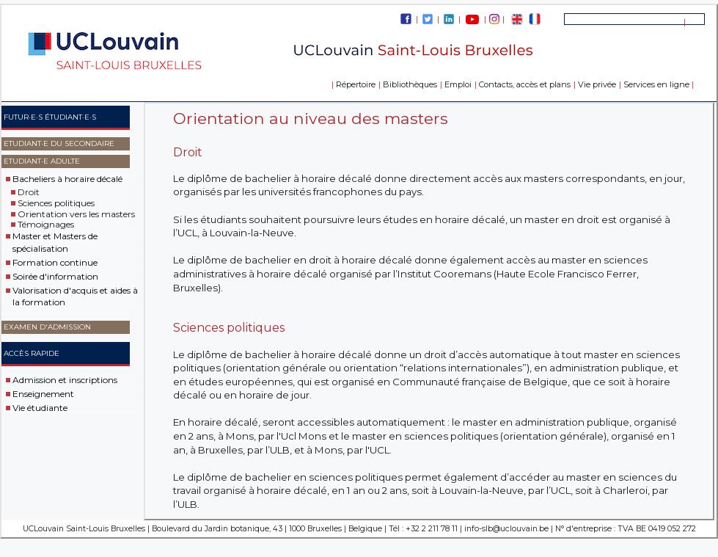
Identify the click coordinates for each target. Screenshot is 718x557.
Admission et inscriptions (64, 379)
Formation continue (55, 262)
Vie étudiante (39, 407)
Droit (29, 191)
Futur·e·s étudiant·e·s (50, 117)
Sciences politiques (56, 202)
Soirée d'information (55, 276)
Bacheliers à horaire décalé (67, 178)
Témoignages (46, 224)
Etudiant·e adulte (42, 161)
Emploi (458, 84)
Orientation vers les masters (76, 213)
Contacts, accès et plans (525, 84)
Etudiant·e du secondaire (59, 143)
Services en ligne (656, 84)
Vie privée (597, 84)
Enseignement (43, 393)
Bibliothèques (410, 84)
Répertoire (356, 84)
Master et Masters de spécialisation (55, 242)
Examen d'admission (47, 327)
